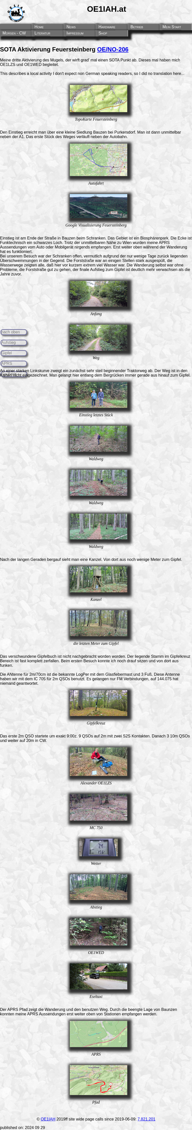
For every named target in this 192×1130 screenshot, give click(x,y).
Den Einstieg (11, 132)
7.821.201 (146, 1119)
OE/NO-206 (112, 49)
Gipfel (6, 353)
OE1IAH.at (106, 8)
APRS (6, 363)
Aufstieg (8, 342)
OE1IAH (48, 1119)
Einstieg (7, 238)
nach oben (10, 332)
